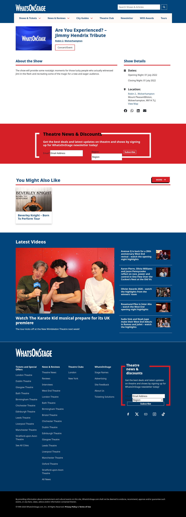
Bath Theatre (22, 393)
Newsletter (127, 18)
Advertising (100, 378)
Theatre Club (107, 18)
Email (46, 153)
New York (73, 378)
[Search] (139, 7)
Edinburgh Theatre (25, 411)
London (72, 372)
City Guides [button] (84, 18)
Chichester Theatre (25, 405)
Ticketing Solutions (104, 396)
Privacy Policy (71, 507)
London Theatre (24, 375)
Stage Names (101, 372)
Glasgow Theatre (24, 387)
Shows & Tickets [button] (30, 18)
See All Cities (22, 445)
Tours (164, 18)
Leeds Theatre (23, 417)
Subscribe (129, 152)
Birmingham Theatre (26, 399)
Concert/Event (65, 47)
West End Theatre (51, 390)
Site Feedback (102, 384)
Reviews (46, 378)
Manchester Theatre (26, 429)
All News (46, 479)
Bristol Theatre (49, 415)
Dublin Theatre (23, 381)
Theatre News (49, 372)
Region (95, 151)
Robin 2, (59, 40)
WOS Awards (147, 18)
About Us (99, 390)
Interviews (47, 384)
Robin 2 (132, 93)
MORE (161, 179)
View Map (133, 103)
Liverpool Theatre (25, 423)
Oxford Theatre (50, 463)
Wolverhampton (73, 40)
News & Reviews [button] (58, 18)
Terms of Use (85, 507)
